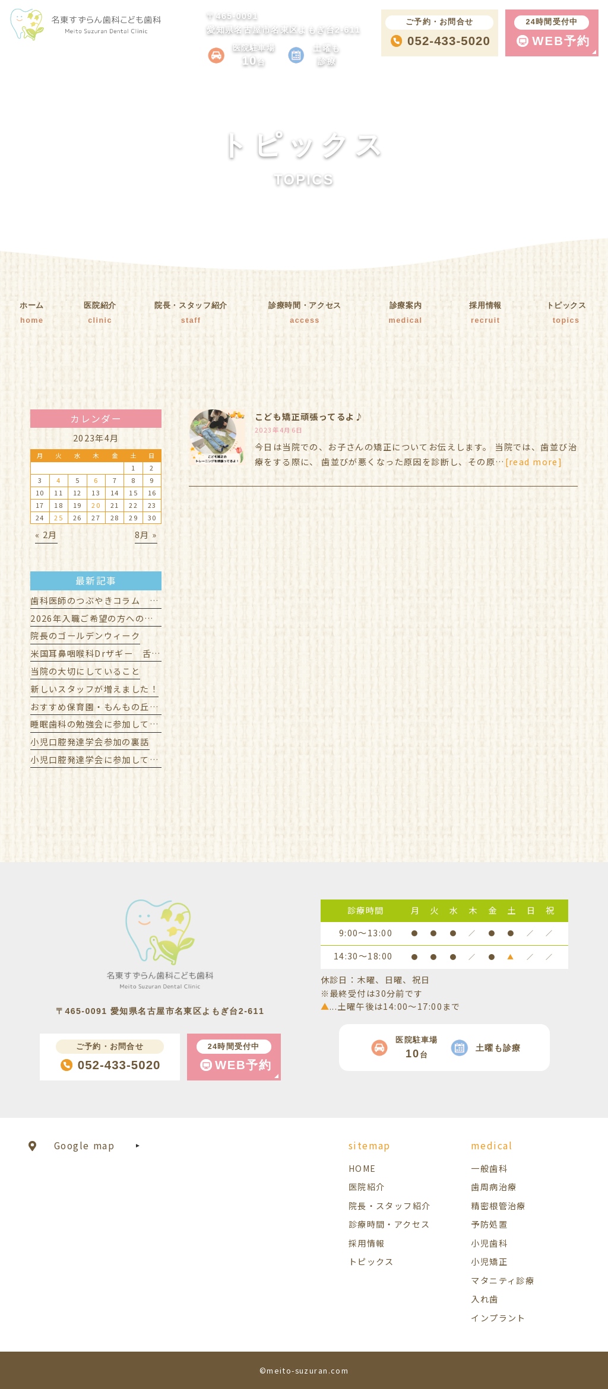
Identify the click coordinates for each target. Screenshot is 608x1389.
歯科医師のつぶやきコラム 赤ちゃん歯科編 (121, 600)
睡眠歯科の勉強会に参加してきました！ (112, 724)
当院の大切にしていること (85, 671)
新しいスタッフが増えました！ (94, 689)
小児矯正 (489, 1261)
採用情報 (367, 1243)
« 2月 (46, 535)
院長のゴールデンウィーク (85, 635)
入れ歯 (484, 1299)
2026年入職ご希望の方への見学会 (101, 618)
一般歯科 (489, 1168)
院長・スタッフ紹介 (390, 1206)
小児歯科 (489, 1243)
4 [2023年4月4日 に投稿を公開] (58, 480)
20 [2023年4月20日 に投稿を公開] (95, 505)
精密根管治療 (498, 1206)
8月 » (146, 535)
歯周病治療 (494, 1187)
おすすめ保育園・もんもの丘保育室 (103, 707)
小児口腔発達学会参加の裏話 (89, 742)
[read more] (534, 462)
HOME (362, 1168)
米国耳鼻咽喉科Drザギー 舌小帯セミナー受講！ (132, 653)
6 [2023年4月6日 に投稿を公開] (96, 480)
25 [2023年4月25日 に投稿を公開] (58, 517)
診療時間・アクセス (389, 1224)
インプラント (498, 1318)
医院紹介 (367, 1187)
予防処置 (489, 1224)
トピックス (371, 1261)
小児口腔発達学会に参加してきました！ (112, 759)
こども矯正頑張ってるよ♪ (309, 416)
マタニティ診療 (502, 1280)
